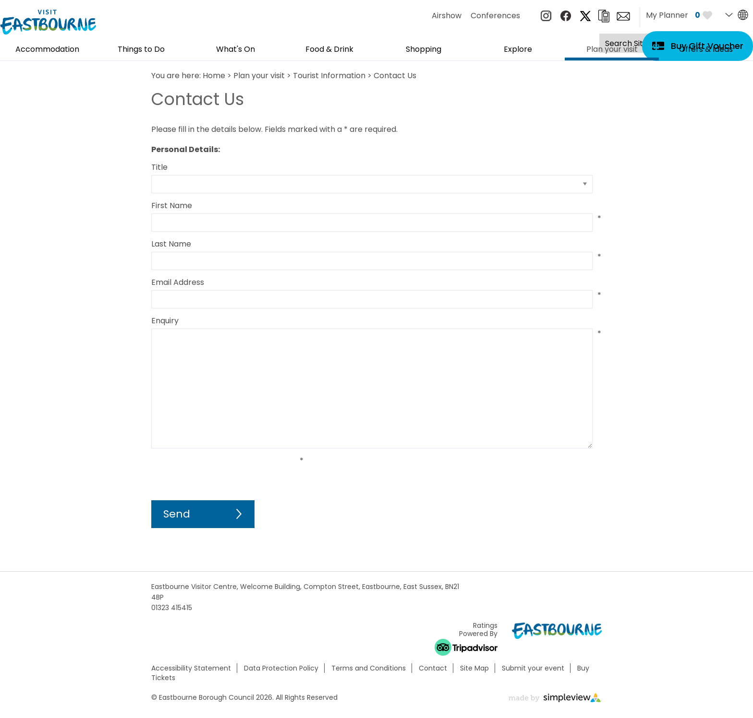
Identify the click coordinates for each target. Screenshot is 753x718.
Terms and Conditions (368, 668)
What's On (235, 50)
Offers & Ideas (706, 50)
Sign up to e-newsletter (623, 16)
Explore (518, 50)
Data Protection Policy (281, 668)
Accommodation (47, 50)
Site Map (474, 668)
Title (159, 167)
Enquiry (165, 320)
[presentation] (224, 474)
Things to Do (141, 50)
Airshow (447, 15)
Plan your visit (612, 52)
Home (214, 75)
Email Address (177, 282)
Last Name (171, 243)
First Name (171, 205)
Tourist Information (329, 75)
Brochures (603, 16)
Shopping (423, 50)
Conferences (495, 15)
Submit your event (533, 668)
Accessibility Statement (191, 668)
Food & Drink (329, 50)
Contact (433, 668)
